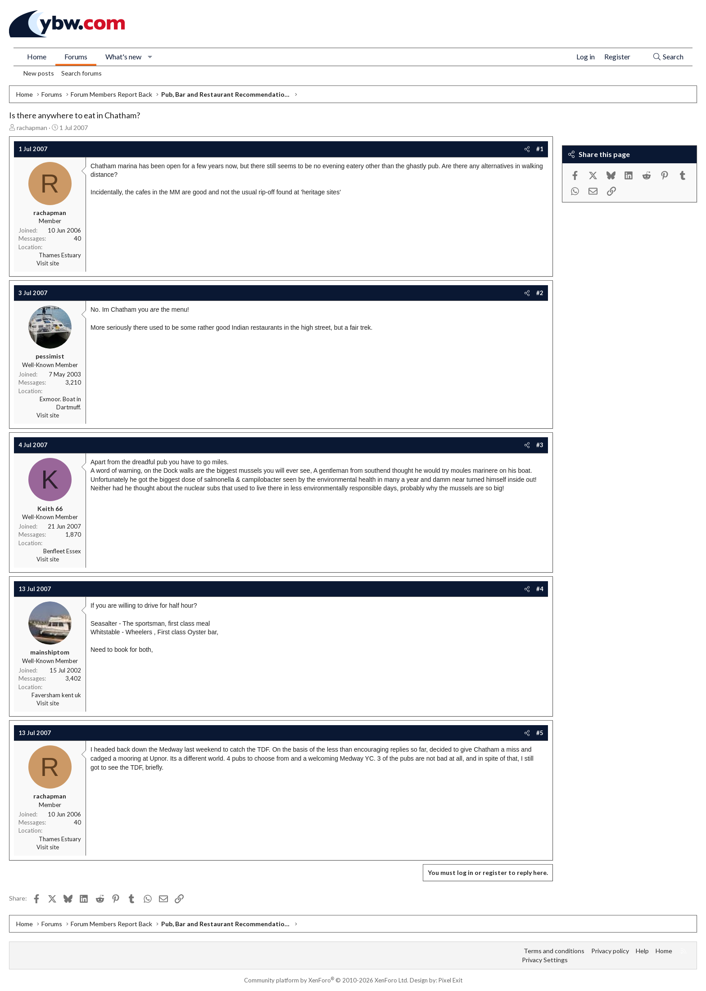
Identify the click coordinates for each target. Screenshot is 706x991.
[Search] (668, 57)
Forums (75, 56)
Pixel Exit (450, 980)
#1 (539, 148)
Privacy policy (610, 951)
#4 (539, 588)
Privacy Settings (545, 960)
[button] (150, 56)
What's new (123, 56)
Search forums (81, 73)
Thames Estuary (60, 255)
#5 (539, 732)
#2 (539, 292)
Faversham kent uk (56, 695)
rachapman (32, 127)
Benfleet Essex (62, 551)
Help (642, 951)
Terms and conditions (554, 951)
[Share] (527, 148)
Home (36, 56)
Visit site (47, 263)
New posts (38, 73)
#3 (539, 444)
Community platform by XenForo (326, 980)
